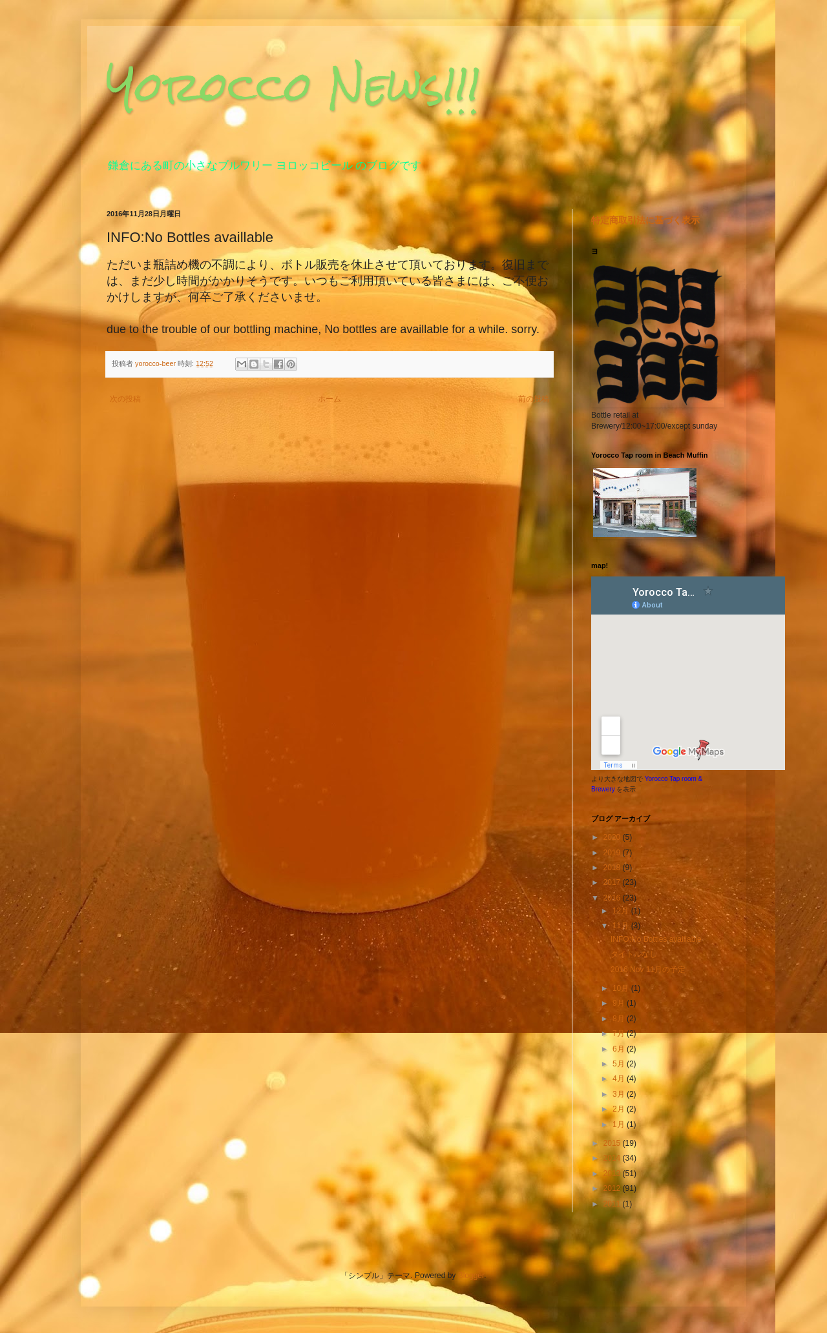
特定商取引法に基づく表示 (645, 220)
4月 (619, 1078)
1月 (619, 1124)
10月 (621, 988)
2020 (613, 837)
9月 (619, 1003)
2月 (619, 1109)
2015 (613, 1143)
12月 (621, 910)
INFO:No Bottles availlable (656, 939)
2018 (613, 867)
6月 (619, 1048)
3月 (619, 1094)
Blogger (471, 1275)
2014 (613, 1158)
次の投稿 (125, 398)
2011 (613, 1203)
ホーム (329, 398)
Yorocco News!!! (294, 86)
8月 (619, 1018)
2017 (613, 882)
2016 (613, 897)
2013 (613, 1173)
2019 (613, 852)
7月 (619, 1033)
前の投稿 (533, 398)
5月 (619, 1063)
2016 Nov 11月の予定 (648, 969)
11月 (621, 925)
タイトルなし (634, 954)
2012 (613, 1188)
